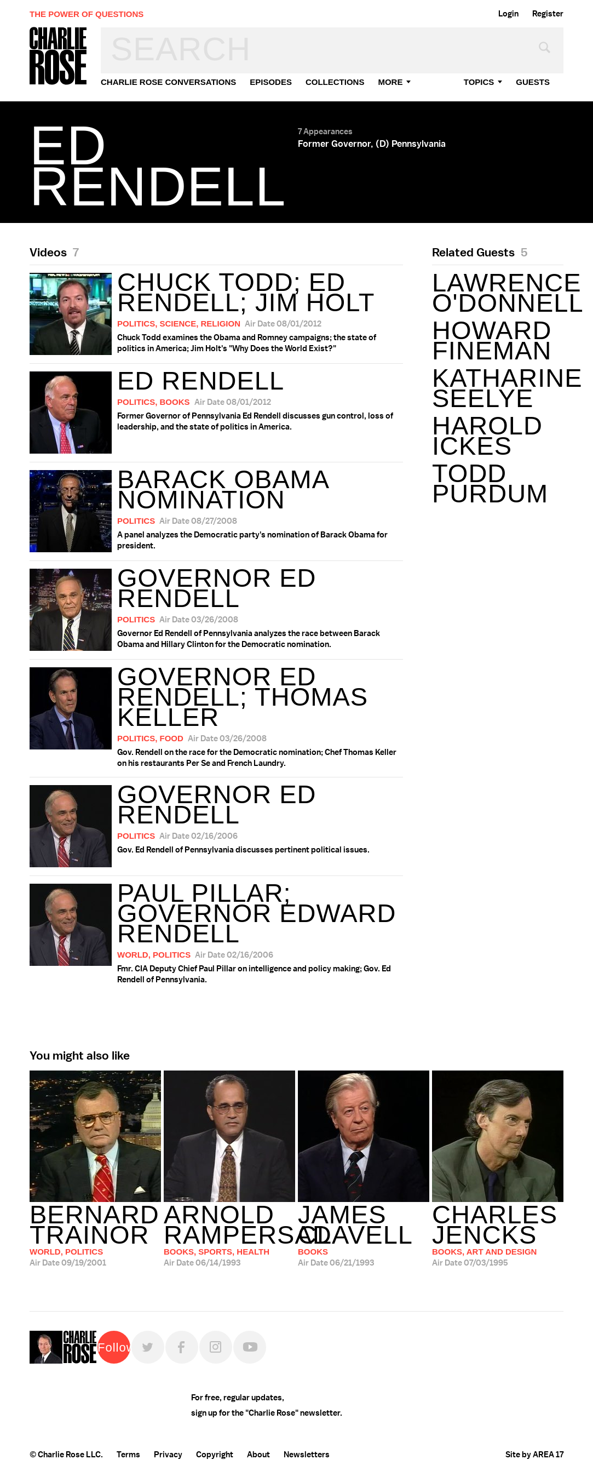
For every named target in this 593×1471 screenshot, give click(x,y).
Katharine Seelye (497, 388)
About (258, 1454)
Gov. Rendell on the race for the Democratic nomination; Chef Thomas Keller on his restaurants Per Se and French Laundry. (216, 715)
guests (533, 82)
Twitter (147, 1347)
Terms (128, 1454)
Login (508, 13)
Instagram (215, 1347)
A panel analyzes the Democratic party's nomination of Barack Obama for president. (216, 508)
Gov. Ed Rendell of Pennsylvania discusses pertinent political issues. (216, 823)
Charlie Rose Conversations (168, 82)
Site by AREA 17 (534, 1454)
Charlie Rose (59, 57)
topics (479, 82)
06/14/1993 (229, 1235)
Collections (335, 82)
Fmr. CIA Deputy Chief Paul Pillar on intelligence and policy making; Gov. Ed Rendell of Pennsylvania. (216, 931)
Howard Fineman (492, 340)
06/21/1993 (363, 1235)
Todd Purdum (490, 483)
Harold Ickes (487, 435)
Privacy (168, 1454)
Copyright (214, 1454)
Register (547, 13)
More (390, 82)
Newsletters (307, 1454)
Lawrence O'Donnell (497, 292)
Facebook (181, 1347)
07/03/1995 (497, 1235)
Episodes (271, 82)
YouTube (249, 1347)
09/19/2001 (95, 1235)
